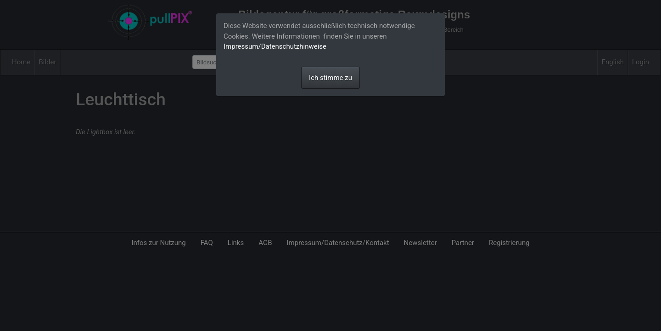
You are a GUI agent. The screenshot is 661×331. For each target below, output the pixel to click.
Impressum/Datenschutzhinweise (275, 46)
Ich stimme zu (330, 78)
